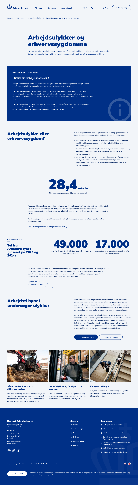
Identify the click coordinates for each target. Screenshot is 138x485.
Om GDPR (35, 464)
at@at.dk (10, 430)
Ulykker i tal (32, 282)
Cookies (59, 464)
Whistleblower (47, 464)
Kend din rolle (67, 8)
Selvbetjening (121, 8)
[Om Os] (74, 425)
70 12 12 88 (17, 474)
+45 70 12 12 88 (13, 434)
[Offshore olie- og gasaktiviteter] (114, 452)
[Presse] (74, 433)
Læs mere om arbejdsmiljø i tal (39, 287)
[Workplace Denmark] (109, 429)
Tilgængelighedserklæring (17, 464)
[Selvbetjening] (77, 441)
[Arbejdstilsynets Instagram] (14, 450)
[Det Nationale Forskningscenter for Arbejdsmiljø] (115, 444)
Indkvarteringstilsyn (110, 337)
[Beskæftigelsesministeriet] (111, 433)
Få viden (38, 8)
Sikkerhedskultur (35, 18)
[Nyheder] (75, 437)
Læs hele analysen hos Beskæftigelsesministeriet (46, 227)
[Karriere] (74, 445)
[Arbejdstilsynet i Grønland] (112, 425)
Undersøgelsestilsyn (86, 337)
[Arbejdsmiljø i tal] (78, 429)
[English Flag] (125, 464)
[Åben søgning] (86, 8)
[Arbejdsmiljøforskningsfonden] (113, 448)
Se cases (52, 8)
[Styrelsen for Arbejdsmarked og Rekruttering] (115, 438)
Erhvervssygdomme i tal (37, 284)
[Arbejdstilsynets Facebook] (18, 450)
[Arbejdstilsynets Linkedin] (9, 450)
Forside (10, 18)
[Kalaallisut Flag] (129, 464)
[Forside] (17, 7)
